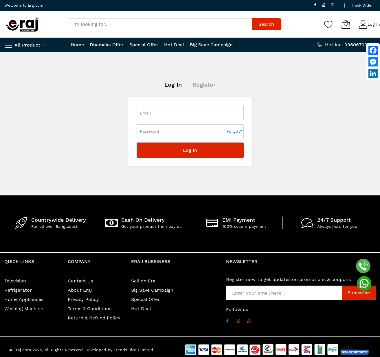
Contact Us (80, 281)
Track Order (362, 5)
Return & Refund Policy (94, 318)
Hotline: (350, 44)
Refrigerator (18, 290)
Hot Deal (141, 308)
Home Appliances (23, 299)
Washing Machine (23, 308)
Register (204, 84)
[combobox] (160, 24)
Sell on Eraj (144, 281)
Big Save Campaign (152, 290)
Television (15, 281)
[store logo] (22, 24)
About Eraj (80, 290)
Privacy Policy (83, 299)
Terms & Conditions (89, 308)
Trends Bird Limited (133, 349)
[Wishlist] (328, 24)
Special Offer (145, 299)
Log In (374, 24)
